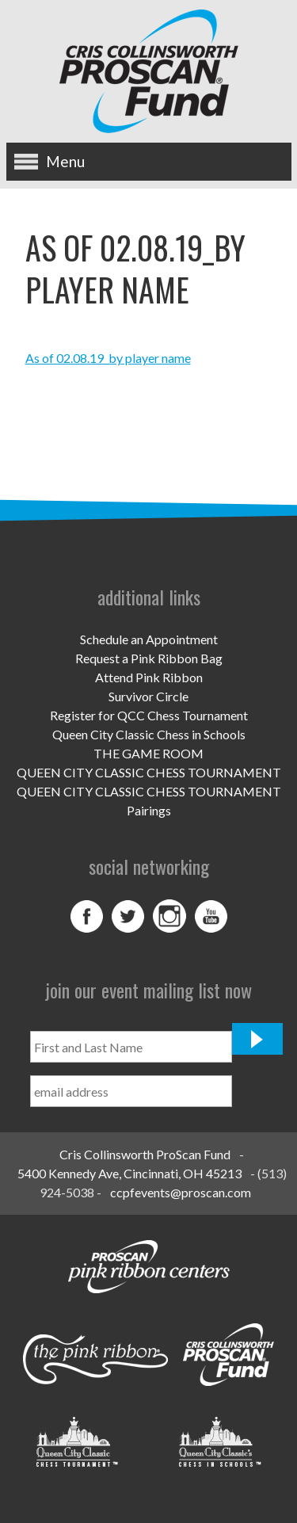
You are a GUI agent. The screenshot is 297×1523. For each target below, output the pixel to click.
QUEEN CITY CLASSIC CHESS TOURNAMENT (149, 772)
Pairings (149, 810)
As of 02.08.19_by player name (108, 357)
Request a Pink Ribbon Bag (149, 658)
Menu (65, 161)
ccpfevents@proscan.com (180, 1192)
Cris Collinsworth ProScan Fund (144, 1154)
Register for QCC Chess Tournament (149, 715)
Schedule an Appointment (149, 639)
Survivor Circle (148, 696)
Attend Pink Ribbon (149, 677)
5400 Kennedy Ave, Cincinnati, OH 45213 (129, 1173)
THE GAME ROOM (148, 753)
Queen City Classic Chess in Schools (149, 734)
